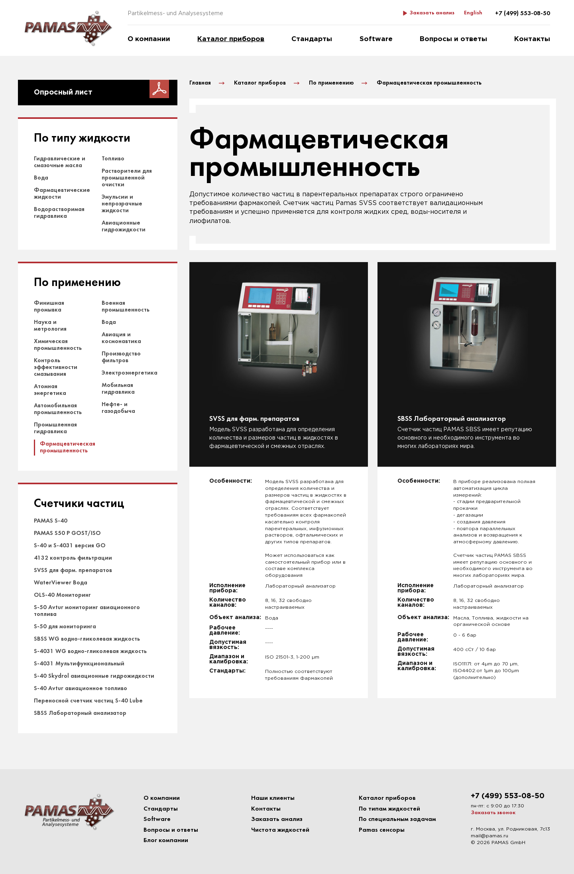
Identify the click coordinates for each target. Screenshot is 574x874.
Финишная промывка (49, 306)
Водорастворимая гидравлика (59, 213)
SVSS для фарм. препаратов (73, 570)
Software (376, 39)
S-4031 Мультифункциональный (79, 664)
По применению (77, 283)
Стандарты (311, 39)
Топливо (113, 159)
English (473, 13)
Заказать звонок (493, 812)
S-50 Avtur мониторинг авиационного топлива (87, 611)
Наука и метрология (50, 326)
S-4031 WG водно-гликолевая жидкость (90, 651)
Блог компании (166, 840)
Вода (41, 178)
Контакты (532, 39)
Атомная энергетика (50, 390)
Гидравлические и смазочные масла (59, 162)
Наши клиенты (273, 798)
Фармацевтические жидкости (62, 193)
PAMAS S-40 (50, 521)
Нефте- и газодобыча (118, 408)
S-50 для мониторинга (65, 626)
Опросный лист (63, 92)
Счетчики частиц (79, 504)
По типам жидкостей (389, 809)
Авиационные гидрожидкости (123, 226)
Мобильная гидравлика (118, 389)
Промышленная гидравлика (55, 428)
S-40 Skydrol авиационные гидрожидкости (94, 676)
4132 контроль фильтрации (73, 558)
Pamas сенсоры (382, 830)
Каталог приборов (230, 39)
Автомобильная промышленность (58, 409)
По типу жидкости (82, 138)
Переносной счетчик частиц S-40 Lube (88, 701)
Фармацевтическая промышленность (67, 447)
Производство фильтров (121, 357)
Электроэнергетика (129, 373)
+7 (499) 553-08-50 (522, 13)
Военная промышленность (125, 306)
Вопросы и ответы (453, 39)
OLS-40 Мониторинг (62, 595)
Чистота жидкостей (280, 830)
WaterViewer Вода (60, 583)
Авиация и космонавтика (121, 338)
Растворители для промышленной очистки (127, 177)
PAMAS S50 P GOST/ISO (67, 533)
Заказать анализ (431, 13)
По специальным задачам (397, 819)
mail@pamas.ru (489, 836)
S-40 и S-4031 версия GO (70, 545)
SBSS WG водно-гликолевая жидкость (87, 639)
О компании (149, 39)
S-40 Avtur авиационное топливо (80, 688)
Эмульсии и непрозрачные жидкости (122, 203)
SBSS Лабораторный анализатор (80, 713)
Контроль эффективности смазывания (55, 367)
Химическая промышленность (58, 345)
